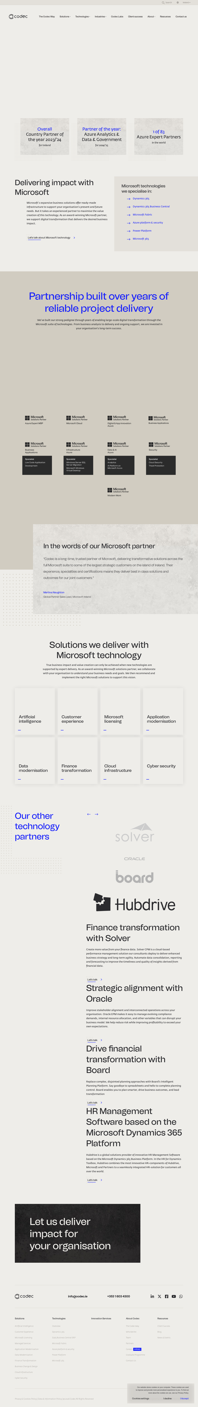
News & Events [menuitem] (163, 1332)
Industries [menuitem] (100, 13)
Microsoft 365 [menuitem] (58, 1355)
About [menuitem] (151, 13)
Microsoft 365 (141, 233)
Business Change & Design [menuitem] (26, 1361)
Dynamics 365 (141, 193)
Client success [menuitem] (135, 13)
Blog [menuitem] (159, 1326)
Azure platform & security (148, 217)
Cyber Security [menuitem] (21, 1373)
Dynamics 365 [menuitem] (58, 1326)
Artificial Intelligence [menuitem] (24, 1321)
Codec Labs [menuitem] (117, 13)
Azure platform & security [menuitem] (63, 1344)
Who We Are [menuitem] (131, 1326)
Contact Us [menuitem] (131, 1355)
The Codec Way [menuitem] (47, 13)
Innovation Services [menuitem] (101, 1313)
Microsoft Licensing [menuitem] (23, 1332)
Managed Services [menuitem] (23, 1338)
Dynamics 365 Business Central (151, 201)
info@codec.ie (77, 1291)
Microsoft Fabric (142, 209)
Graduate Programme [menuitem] (135, 1349)
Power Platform (142, 225)
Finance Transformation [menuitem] (25, 1355)
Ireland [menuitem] (186, 3)
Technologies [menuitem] (82, 13)
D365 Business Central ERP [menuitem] (63, 1332)
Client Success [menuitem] (163, 1321)
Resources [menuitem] (165, 13)
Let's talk (92, 974)
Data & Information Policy (50, 1393)
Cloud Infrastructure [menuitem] (24, 1367)
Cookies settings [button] (140, 1398)
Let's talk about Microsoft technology (49, 232)
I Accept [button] (184, 1398)
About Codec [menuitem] (132, 1313)
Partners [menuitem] (130, 1338)
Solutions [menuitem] (64, 13)
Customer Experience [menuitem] (24, 1326)
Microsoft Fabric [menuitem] (59, 1338)
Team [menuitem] (128, 1332)
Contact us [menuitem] (181, 13)
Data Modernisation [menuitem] (24, 1349)
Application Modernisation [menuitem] (27, 1344)
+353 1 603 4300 (118, 1291)
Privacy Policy (183, 1393)
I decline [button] (167, 1398)
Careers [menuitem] (129, 1344)
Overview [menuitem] (56, 1321)
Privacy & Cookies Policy (26, 1393)
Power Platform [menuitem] (59, 1349)
